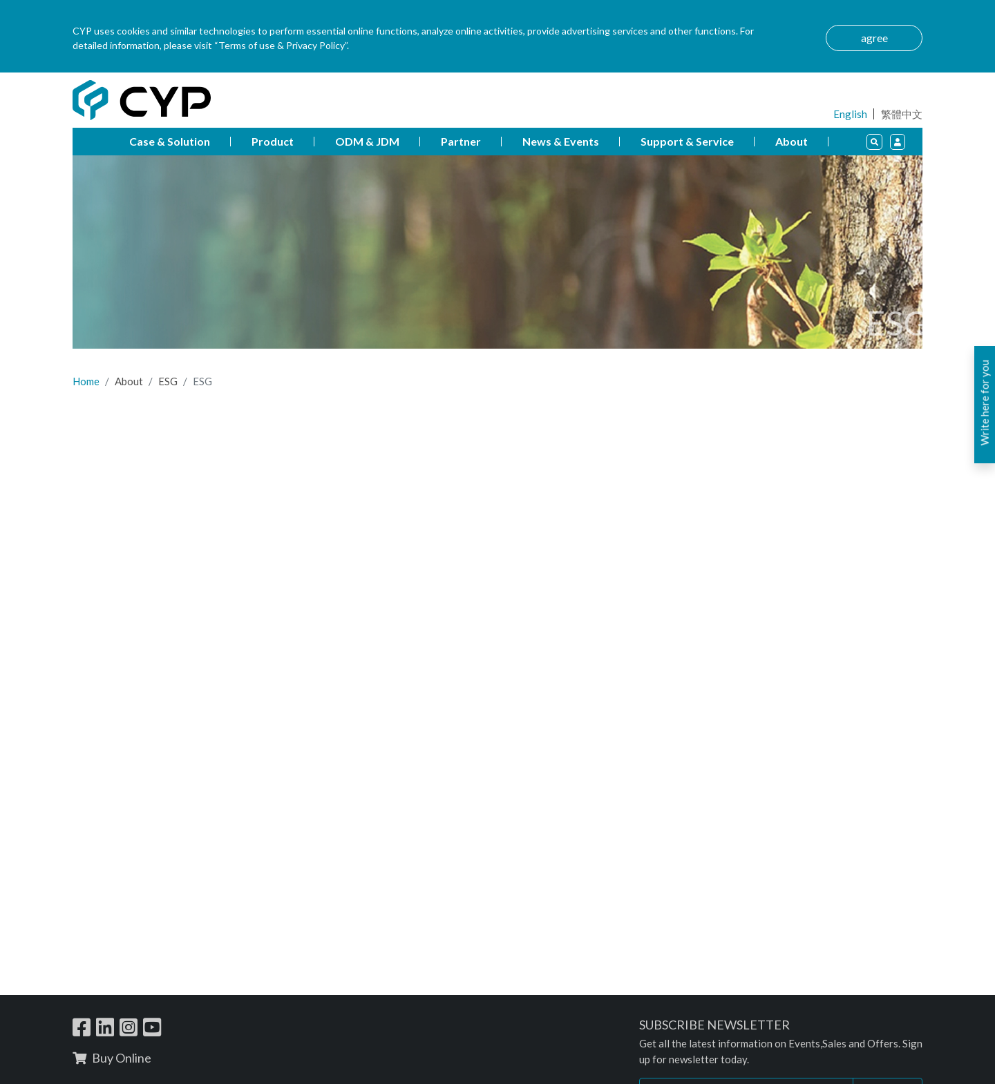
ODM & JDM (367, 141)
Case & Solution (169, 141)
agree (874, 37)
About (791, 141)
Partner (461, 141)
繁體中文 (901, 114)
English (850, 114)
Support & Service (687, 141)
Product (273, 141)
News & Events (560, 141)
